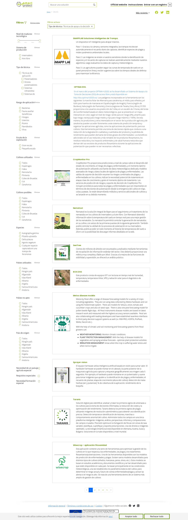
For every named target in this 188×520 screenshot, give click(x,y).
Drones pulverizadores (30, 83)
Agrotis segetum (29, 242)
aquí (110, 516)
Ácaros (25, 123)
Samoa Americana (29, 287)
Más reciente (142, 13)
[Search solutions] (70, 5)
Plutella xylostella (29, 236)
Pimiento (26, 175)
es (170, 5)
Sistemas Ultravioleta (29, 89)
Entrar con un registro (155, 4)
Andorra (25, 290)
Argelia (25, 284)
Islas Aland (26, 277)
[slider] (19, 40)
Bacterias (26, 108)
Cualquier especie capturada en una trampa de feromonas (30, 250)
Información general (56, 505)
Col (23, 181)
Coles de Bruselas (29, 178)
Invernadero (27, 55)
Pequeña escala (28, 148)
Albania (25, 280)
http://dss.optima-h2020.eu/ (85, 97)
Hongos (25, 117)
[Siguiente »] (111, 490)
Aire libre (26, 58)
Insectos (25, 120)
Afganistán (26, 274)
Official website (119, 4)
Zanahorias (26, 184)
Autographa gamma (30, 233)
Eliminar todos (35, 23)
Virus (24, 129)
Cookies (98, 505)
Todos (24, 163)
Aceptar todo (131, 516)
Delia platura (27, 239)
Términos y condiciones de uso (80, 505)
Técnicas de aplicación (27, 74)
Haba (24, 169)
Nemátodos (27, 126)
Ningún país (27, 271)
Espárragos (26, 166)
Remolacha (27, 172)
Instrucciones (135, 4)
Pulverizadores (30, 79)
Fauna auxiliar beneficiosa (28, 112)
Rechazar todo (156, 516)
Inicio (48, 12)
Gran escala (27, 145)
